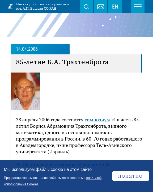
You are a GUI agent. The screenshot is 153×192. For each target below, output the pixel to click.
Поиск (86, 6)
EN (115, 6)
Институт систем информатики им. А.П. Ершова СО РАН (42, 6)
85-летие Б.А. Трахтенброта (62, 62)
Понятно (130, 176)
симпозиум (100, 119)
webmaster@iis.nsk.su (100, 6)
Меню (137, 6)
